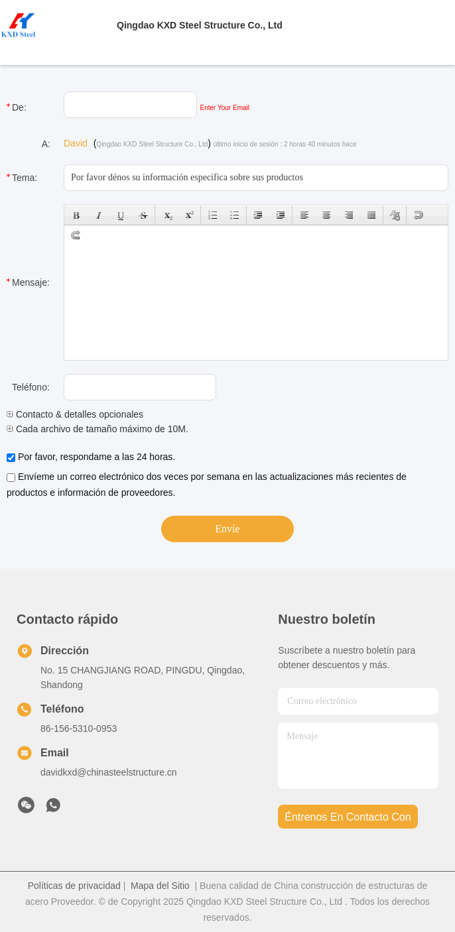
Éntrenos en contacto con (348, 817)
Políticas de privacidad (74, 885)
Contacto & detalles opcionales (75, 414)
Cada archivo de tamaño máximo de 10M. (97, 429)
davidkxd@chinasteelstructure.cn (108, 772)
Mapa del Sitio (160, 885)
